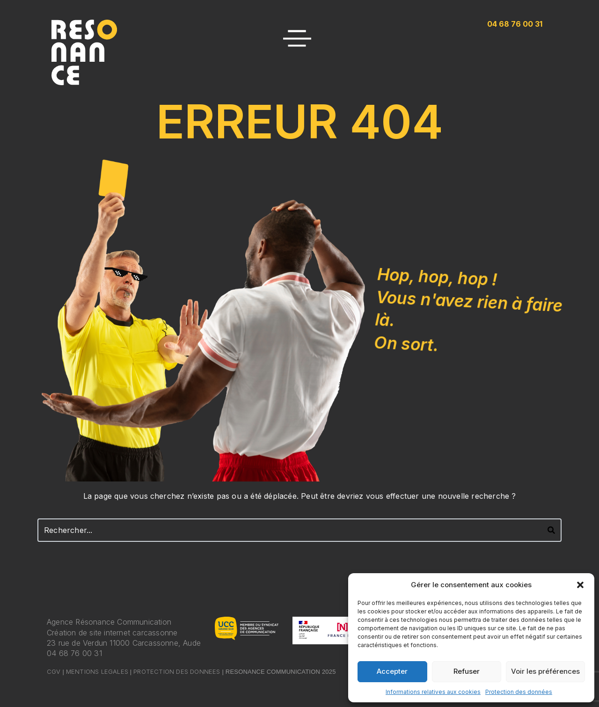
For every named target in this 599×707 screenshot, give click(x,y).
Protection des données (518, 691)
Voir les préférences (545, 671)
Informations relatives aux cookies (433, 691)
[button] (580, 585)
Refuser (466, 671)
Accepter (392, 671)
